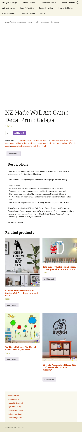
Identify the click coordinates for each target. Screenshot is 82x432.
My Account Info (13, 396)
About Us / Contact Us (15, 410)
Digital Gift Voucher (28, 13)
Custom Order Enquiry (15, 414)
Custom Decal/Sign (46, 8)
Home (7, 22)
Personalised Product (48, 3)
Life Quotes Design (9, 3)
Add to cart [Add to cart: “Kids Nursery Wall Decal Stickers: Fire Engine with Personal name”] (49, 279)
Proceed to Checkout (15, 403)
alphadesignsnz (58, 140)
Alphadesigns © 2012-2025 (14, 427)
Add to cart (19, 133)
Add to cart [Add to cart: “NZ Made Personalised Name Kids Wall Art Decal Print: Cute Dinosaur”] (49, 379)
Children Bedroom (28, 3)
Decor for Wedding (27, 8)
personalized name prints (21, 146)
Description (14, 153)
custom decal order (44, 143)
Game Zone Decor (9, 13)
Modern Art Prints (68, 3)
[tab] (14, 153)
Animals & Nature (8, 8)
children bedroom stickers (25, 143)
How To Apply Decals (15, 418)
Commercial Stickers (65, 8)
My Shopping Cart (14, 399)
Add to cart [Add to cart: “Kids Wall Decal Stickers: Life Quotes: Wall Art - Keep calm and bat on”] (12, 305)
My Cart (43, 13)
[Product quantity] (8, 133)
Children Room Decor (18, 22)
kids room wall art (60, 143)
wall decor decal (39, 146)
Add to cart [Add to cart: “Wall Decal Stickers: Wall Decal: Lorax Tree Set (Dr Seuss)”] (12, 359)
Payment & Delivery (14, 407)
